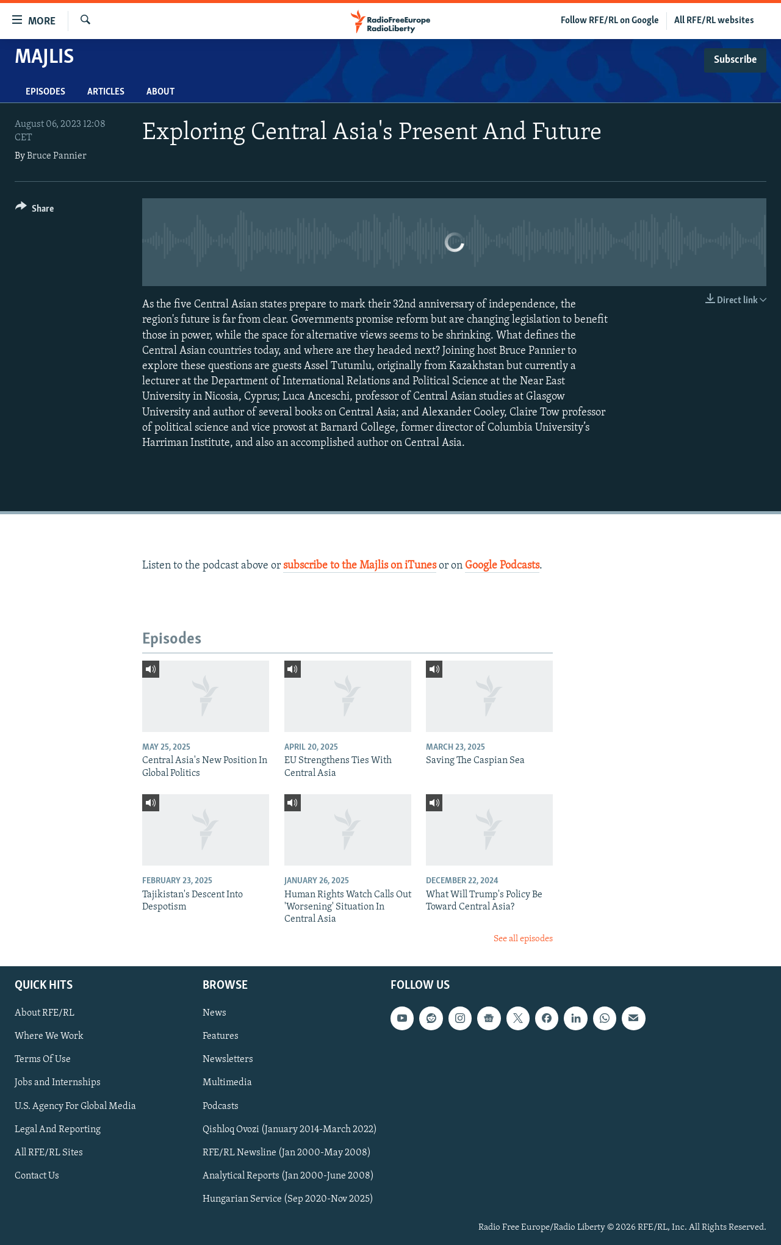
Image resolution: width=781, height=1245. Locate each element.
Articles (105, 92)
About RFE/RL (44, 1014)
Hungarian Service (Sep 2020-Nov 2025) (288, 1199)
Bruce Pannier (57, 156)
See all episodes (523, 939)
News (214, 1014)
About (160, 92)
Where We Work (49, 1037)
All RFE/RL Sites (49, 1153)
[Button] (34, 210)
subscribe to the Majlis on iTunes (359, 566)
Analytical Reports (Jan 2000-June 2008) (288, 1176)
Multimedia (227, 1083)
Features (221, 1037)
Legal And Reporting (58, 1130)
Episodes (45, 92)
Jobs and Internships (58, 1083)
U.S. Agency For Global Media (75, 1106)
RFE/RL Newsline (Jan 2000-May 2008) (287, 1153)
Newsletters (228, 1060)
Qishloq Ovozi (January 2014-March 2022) (290, 1130)
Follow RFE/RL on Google (610, 21)
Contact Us (37, 1176)
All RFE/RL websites (714, 21)
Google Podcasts (502, 566)
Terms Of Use (43, 1060)
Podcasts (221, 1106)
